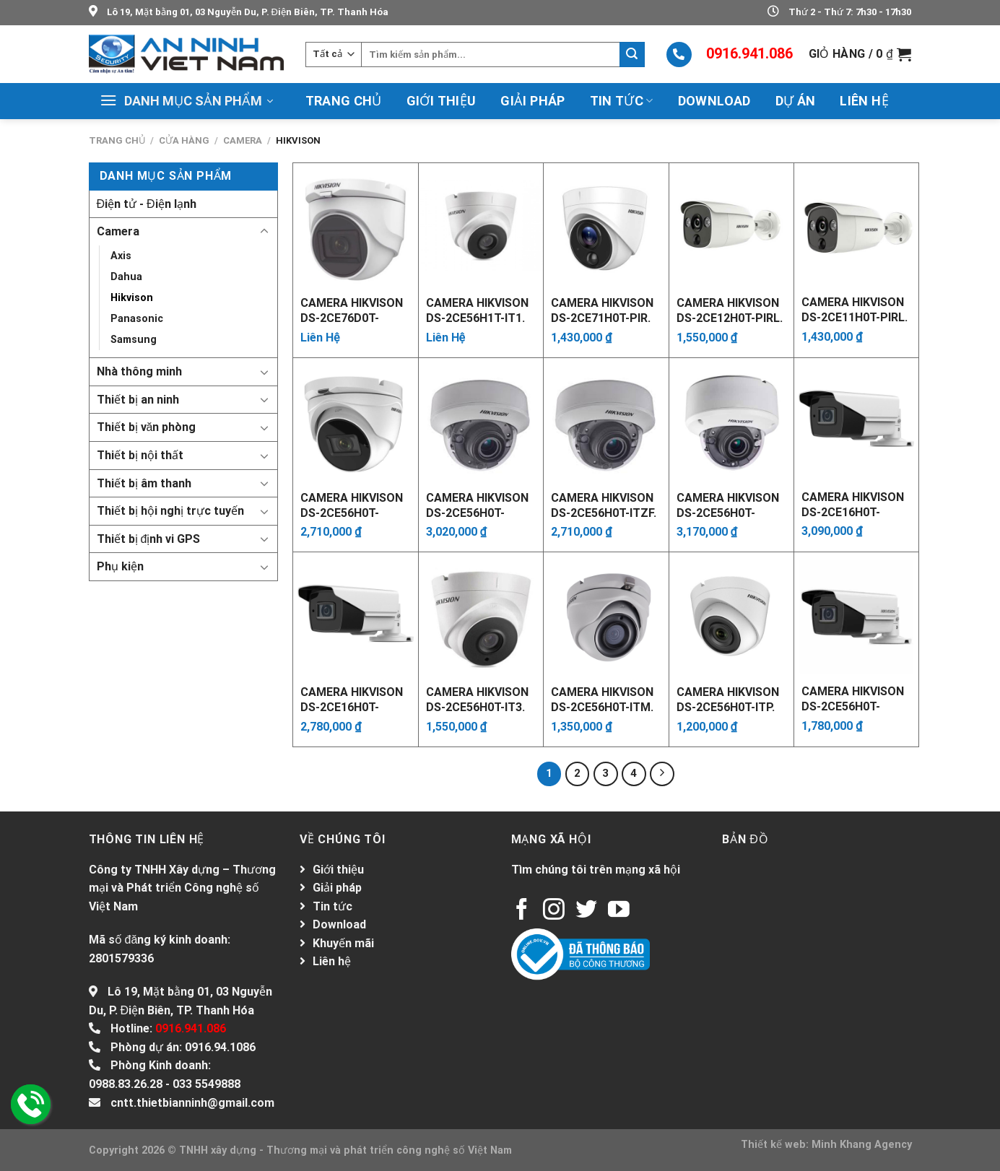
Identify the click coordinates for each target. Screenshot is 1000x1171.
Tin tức (621, 100)
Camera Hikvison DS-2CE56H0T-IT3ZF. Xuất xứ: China (351, 504)
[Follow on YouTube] (619, 911)
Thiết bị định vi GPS (149, 539)
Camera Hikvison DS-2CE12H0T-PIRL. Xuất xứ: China (730, 309)
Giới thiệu (441, 100)
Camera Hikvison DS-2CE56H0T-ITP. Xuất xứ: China (728, 699)
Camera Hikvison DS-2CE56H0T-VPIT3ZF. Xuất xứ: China (728, 504)
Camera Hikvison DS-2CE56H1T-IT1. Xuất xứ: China (477, 309)
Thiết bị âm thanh (144, 483)
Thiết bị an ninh (138, 399)
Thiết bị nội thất (140, 455)
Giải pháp (532, 100)
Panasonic (136, 319)
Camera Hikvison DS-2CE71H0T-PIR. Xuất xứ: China (602, 309)
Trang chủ (343, 100)
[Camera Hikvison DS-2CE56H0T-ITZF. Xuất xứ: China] (606, 420)
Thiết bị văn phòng (146, 427)
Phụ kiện (120, 566)
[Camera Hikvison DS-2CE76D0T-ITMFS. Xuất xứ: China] (355, 225)
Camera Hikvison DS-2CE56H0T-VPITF (852, 698)
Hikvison (131, 298)
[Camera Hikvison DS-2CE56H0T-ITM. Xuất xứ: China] (606, 614)
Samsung (133, 340)
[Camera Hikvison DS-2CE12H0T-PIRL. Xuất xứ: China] (731, 225)
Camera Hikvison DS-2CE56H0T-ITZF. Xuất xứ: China (603, 504)
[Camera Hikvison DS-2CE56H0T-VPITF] (856, 614)
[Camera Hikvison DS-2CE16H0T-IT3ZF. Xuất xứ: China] (355, 614)
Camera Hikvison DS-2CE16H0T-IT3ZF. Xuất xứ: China (351, 699)
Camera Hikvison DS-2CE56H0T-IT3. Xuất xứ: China (477, 699)
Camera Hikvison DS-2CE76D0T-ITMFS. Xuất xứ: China (351, 309)
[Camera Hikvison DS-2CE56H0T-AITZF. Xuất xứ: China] (481, 420)
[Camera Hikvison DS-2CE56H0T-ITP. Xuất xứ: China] (731, 614)
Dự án (795, 100)
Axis (120, 256)
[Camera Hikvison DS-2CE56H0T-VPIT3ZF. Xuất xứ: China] (731, 420)
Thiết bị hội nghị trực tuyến (170, 511)
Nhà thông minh (139, 371)
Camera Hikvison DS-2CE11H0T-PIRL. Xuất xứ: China (854, 309)
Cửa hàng (184, 140)
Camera (242, 140)
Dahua (126, 277)
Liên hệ (864, 100)
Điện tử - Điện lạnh (146, 204)
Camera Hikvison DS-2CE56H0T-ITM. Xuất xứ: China (602, 699)
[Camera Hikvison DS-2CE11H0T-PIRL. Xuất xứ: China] (856, 225)
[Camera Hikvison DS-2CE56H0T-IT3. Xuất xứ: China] (481, 614)
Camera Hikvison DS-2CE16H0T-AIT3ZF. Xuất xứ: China (852, 504)
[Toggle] (264, 231)
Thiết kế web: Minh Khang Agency (826, 1145)
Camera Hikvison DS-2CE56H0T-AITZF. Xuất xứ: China (477, 504)
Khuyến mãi (343, 943)
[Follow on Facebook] (522, 911)
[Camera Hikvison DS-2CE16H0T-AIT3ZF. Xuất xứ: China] (856, 420)
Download (714, 100)
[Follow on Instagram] (554, 911)
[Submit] (631, 54)
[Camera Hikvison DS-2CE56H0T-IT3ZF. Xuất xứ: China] (355, 420)
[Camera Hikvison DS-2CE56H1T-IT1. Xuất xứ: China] (481, 225)
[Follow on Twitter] (586, 911)
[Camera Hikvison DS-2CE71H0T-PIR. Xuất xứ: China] (606, 225)
